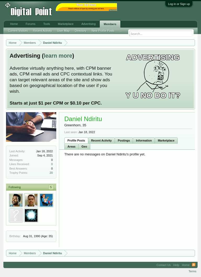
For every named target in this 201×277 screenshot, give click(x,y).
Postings (124, 140)
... (121, 30)
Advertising (88, 23)
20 (51, 172)
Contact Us (164, 265)
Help (176, 265)
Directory (80, 30)
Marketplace (166, 140)
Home (14, 23)
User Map (63, 30)
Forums (30, 23)
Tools (46, 23)
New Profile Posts (103, 30)
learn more (58, 56)
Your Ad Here (113, 10)
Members (110, 24)
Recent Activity (101, 140)
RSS (194, 265)
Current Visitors (18, 30)
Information (144, 140)
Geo (84, 146)
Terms (192, 271)
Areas (72, 146)
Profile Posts (76, 140)
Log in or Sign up (179, 4)
